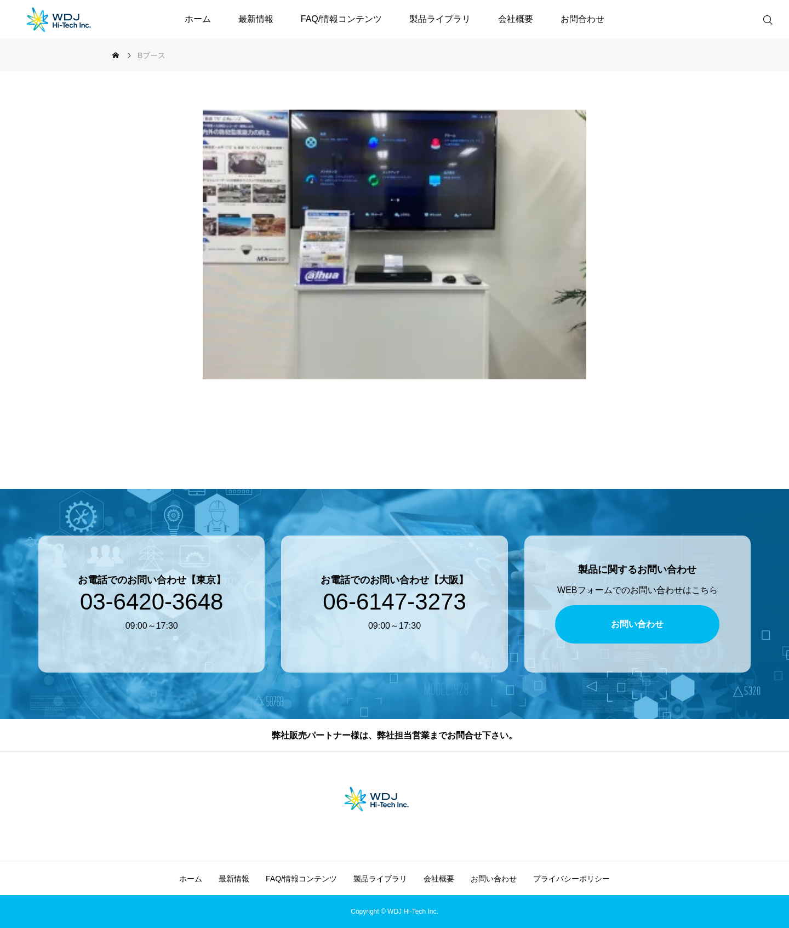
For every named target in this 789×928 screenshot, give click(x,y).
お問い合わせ (494, 878)
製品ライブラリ (440, 19)
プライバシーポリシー (571, 878)
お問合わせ (582, 19)
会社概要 (515, 19)
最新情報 (255, 19)
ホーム (198, 19)
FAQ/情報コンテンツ (341, 19)
